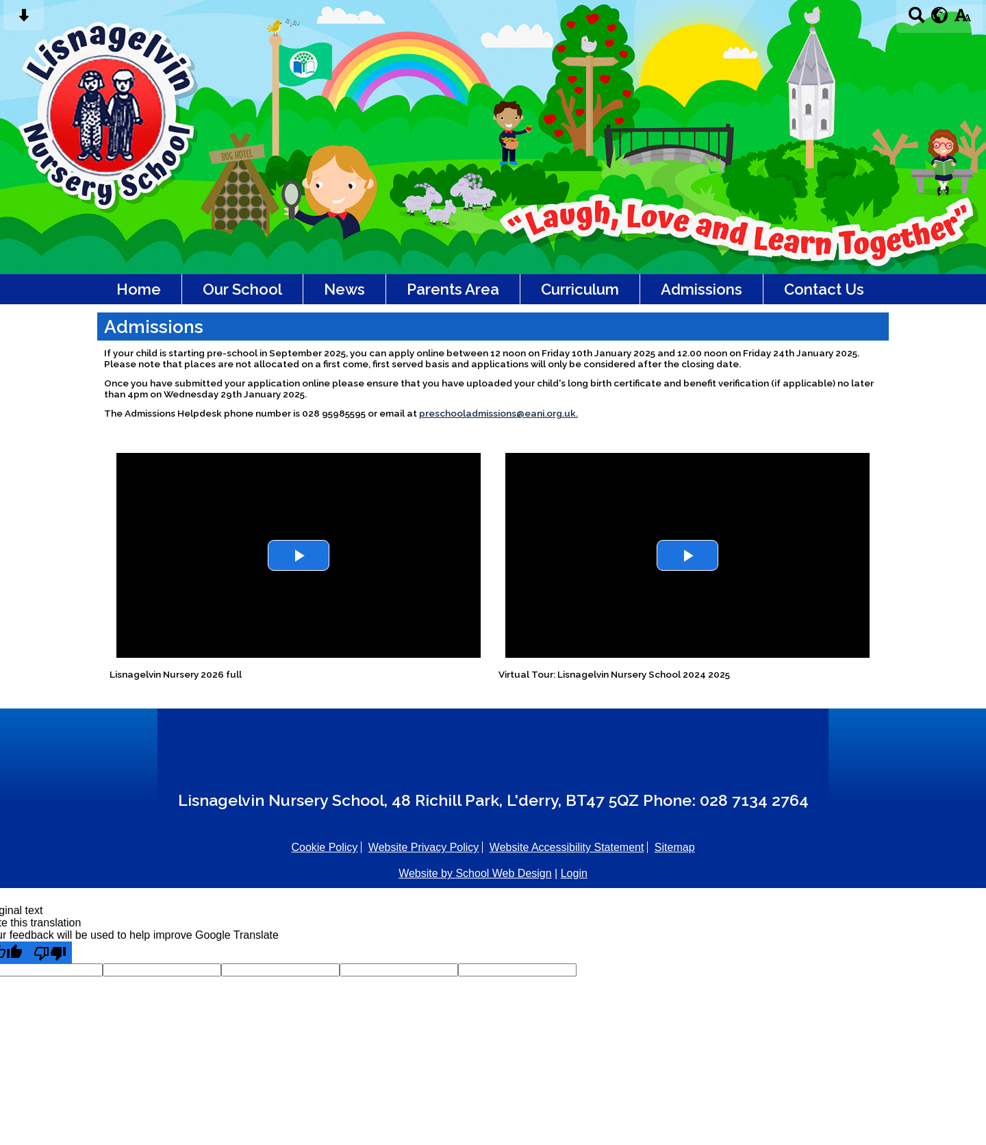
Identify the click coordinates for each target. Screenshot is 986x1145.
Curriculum (580, 289)
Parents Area (453, 289)
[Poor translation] (50, 952)
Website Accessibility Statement (567, 847)
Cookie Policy (324, 847)
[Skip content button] (24, 19)
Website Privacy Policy (423, 847)
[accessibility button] (962, 19)
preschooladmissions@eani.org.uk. (498, 413)
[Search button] (916, 19)
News (344, 289)
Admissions (701, 289)
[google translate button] (940, 15)
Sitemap (675, 847)
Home (138, 289)
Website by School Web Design (475, 873)
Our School (242, 289)
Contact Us (824, 289)
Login (574, 873)
